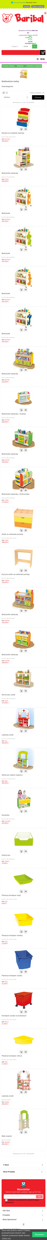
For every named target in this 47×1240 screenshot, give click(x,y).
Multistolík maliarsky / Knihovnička (15, 494)
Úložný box (6, 855)
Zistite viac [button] (6, 1238)
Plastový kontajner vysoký (12, 976)
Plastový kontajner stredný (12, 935)
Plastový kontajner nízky (11, 895)
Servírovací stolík (8, 695)
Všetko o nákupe (37, 6)
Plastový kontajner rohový (12, 1056)
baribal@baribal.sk (30, 43)
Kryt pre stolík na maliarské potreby (16, 574)
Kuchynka (5, 815)
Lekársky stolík (8, 735)
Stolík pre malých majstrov (12, 775)
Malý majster (7, 1136)
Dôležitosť (16, 97)
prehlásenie (9, 1202)
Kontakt (26, 6)
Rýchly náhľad (26, 129)
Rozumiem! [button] (39, 1234)
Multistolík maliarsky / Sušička (14, 414)
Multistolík (6, 213)
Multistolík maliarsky (10, 173)
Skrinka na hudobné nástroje (13, 133)
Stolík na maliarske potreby (12, 534)
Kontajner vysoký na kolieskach (14, 1016)
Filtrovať (38, 97)
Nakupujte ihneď (31, 2)
